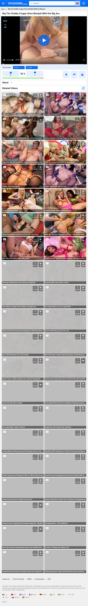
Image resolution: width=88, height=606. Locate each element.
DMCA (29, 579)
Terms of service (18, 579)
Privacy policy (39, 579)
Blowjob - (18, 67)
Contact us (6, 579)
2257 (49, 579)
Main (2, 9)
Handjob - (32, 67)
